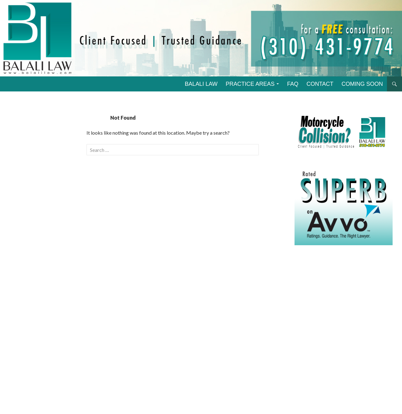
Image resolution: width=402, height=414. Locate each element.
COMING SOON (362, 84)
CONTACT (319, 84)
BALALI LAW (201, 84)
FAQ (292, 84)
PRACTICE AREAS (250, 84)
